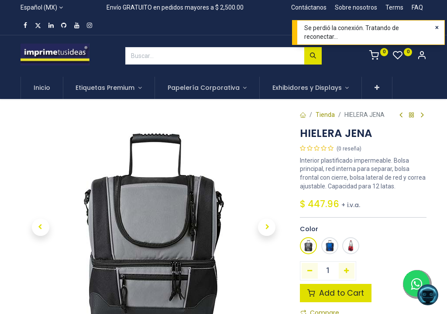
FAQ (417, 7)
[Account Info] (421, 56)
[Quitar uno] (310, 271)
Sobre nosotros (356, 7)
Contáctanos (309, 7)
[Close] (437, 27)
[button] (377, 88)
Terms (394, 7)
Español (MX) (39, 7)
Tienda (325, 114)
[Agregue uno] (347, 271)
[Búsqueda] (313, 56)
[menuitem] (42, 88)
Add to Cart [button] (335, 293)
